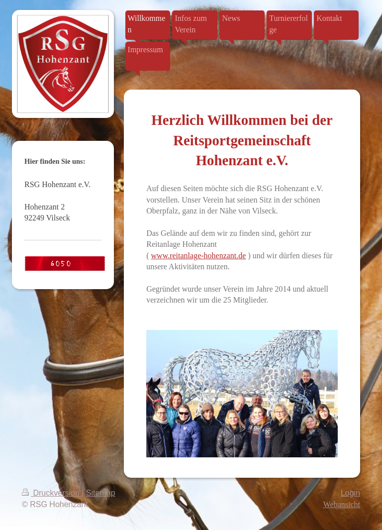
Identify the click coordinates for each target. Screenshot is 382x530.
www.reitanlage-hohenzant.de (198, 255)
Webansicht (341, 504)
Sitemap (100, 493)
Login (350, 493)
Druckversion (52, 493)
